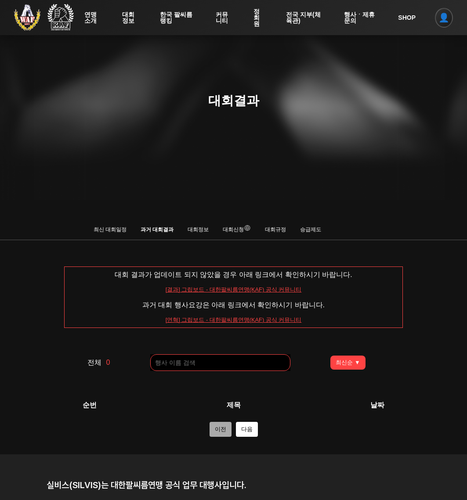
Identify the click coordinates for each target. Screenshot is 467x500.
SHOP (407, 17)
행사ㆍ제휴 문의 (358, 17)
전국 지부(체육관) (304, 17)
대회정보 (130, 17)
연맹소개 (92, 17)
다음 (247, 429)
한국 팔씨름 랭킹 (174, 17)
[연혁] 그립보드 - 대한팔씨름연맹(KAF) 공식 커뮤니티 (234, 320)
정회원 (258, 17)
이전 (220, 429)
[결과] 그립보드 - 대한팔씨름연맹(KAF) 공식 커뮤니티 (234, 289)
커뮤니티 (224, 17)
